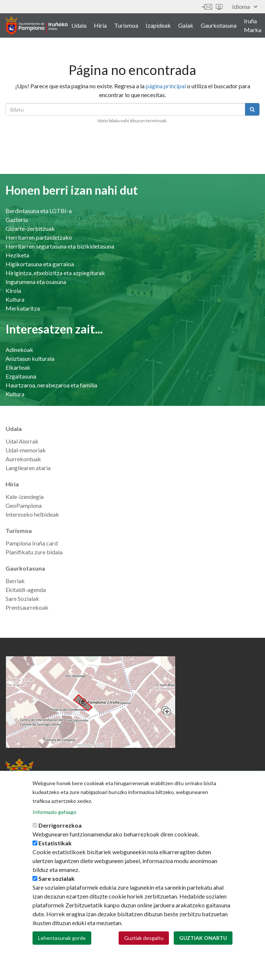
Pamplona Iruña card (32, 543)
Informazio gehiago (55, 825)
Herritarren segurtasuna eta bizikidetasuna (60, 246)
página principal (166, 85)
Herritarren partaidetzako (39, 237)
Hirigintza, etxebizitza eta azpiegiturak (55, 272)
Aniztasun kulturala (30, 358)
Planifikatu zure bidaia (34, 551)
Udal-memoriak (26, 450)
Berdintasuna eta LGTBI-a (39, 210)
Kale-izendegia (25, 496)
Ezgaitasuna (21, 376)
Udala (78, 25)
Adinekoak (19, 349)
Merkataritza (23, 308)
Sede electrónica (219, 7)
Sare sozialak (56, 891)
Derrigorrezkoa (60, 838)
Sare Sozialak (22, 598)
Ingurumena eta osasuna (36, 281)
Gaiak (185, 25)
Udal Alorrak (22, 441)
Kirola (13, 290)
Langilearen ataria (28, 467)
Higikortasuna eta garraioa (40, 263)
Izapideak (158, 25)
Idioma (244, 6)
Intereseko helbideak (32, 514)
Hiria (100, 25)
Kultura (15, 299)
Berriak (15, 580)
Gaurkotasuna (219, 25)
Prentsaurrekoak (27, 607)
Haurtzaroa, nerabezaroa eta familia (51, 385)
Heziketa (17, 255)
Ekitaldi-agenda (26, 589)
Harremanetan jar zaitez (207, 7)
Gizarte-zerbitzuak (30, 228)
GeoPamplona (24, 505)
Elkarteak (18, 367)
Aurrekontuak (23, 458)
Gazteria (17, 219)
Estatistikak (55, 856)
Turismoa (126, 25)
